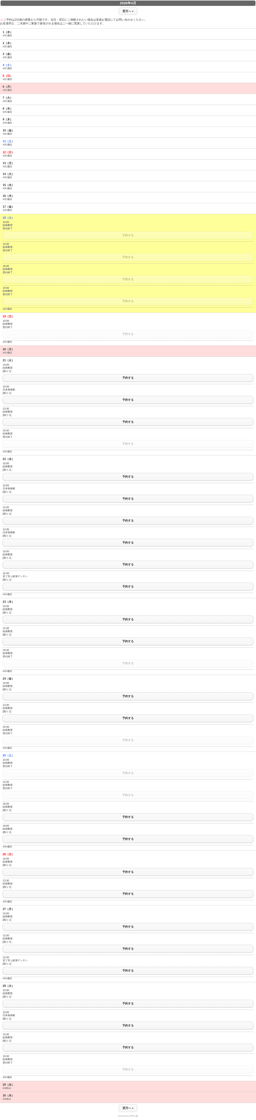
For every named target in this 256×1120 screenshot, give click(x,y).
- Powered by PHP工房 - (128, 1116)
